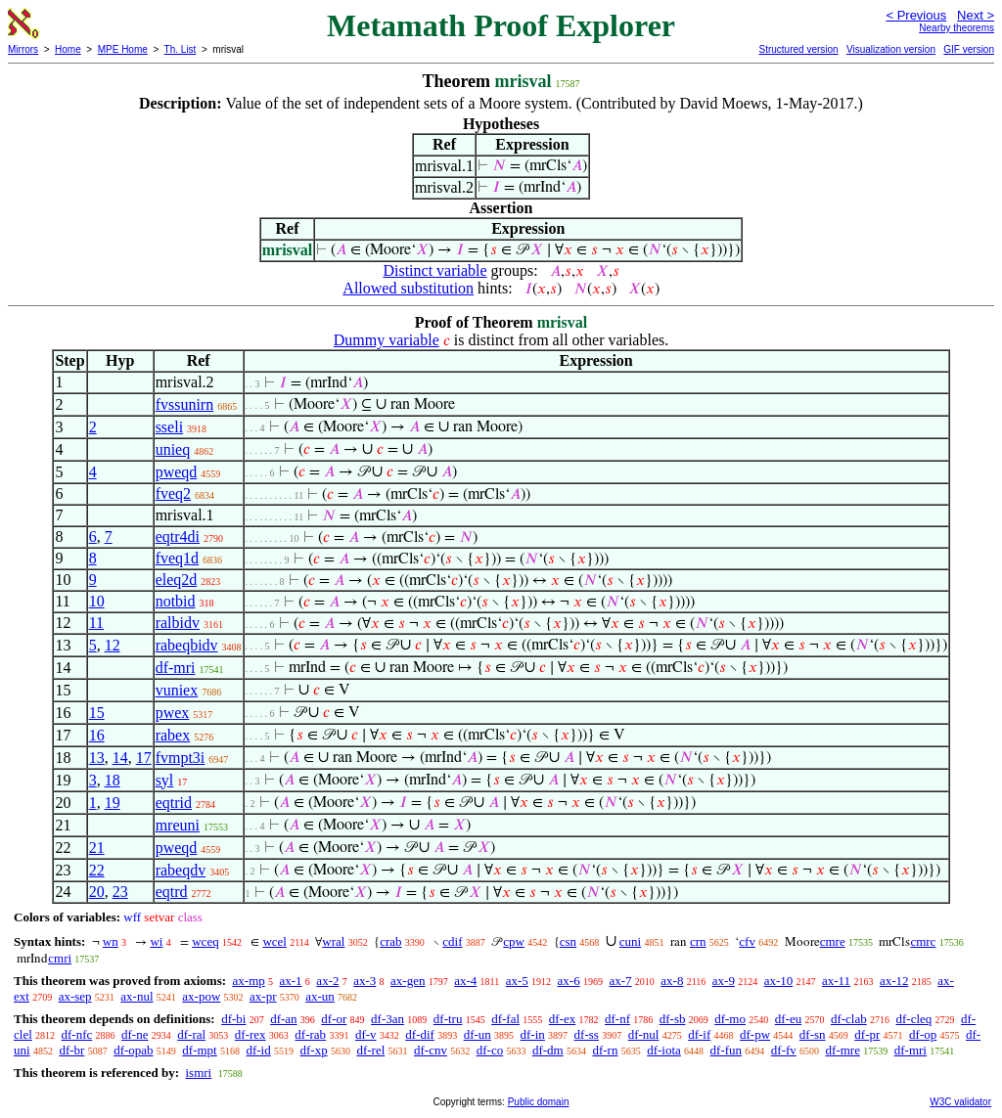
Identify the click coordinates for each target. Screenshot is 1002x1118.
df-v (366, 1034)
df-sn (812, 1034)
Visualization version (890, 49)
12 (112, 645)
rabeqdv (181, 870)
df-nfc (77, 1034)
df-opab (133, 1050)
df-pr (867, 1034)
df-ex (562, 1018)
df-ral (191, 1034)
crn (698, 941)
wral (333, 941)
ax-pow (201, 996)
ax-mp (249, 980)
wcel (274, 941)
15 (97, 712)
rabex (173, 735)
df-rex (250, 1034)
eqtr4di (178, 536)
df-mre (843, 1050)
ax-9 (723, 980)
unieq (173, 449)
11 (96, 622)
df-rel (370, 1050)
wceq (205, 941)
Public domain (538, 1101)
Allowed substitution (408, 288)
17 (144, 757)
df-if (699, 1034)
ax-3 (364, 980)
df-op (922, 1034)
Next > (975, 15)
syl (165, 780)
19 (112, 802)
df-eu (788, 1018)
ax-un (320, 996)
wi (156, 941)
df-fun (726, 1050)
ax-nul (136, 996)
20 (97, 891)
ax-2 (327, 980)
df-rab (310, 1034)
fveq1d (177, 558)
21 (97, 847)
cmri (59, 958)
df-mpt (199, 1050)
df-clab (849, 1018)
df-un (477, 1034)
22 (97, 870)
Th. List (180, 49)
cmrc (922, 941)
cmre (832, 941)
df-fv (784, 1050)
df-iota (664, 1050)
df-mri (176, 667)
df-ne (134, 1034)
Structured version (798, 49)
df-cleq (913, 1018)
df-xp (313, 1050)
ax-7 (620, 980)
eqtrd (172, 891)
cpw (513, 941)
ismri (198, 1072)
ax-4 (465, 980)
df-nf (617, 1018)
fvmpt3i (180, 757)
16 (97, 735)
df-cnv (430, 1050)
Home (68, 49)
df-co (490, 1050)
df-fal (505, 1018)
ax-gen (407, 980)
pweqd (177, 472)
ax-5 (517, 980)
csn (568, 941)
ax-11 (836, 980)
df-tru (448, 1018)
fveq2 (173, 493)
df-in (533, 1034)
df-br (71, 1050)
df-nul (644, 1034)
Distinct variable (434, 270)
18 (112, 780)
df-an (283, 1018)
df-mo (730, 1018)
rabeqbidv (187, 645)
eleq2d (177, 579)
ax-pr (263, 996)
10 (97, 601)
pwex (173, 712)
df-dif (419, 1034)
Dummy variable (386, 340)
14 (120, 757)
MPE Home (123, 49)
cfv (747, 941)
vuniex (177, 690)
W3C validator (960, 1101)
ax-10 (779, 980)
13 (97, 757)
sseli (169, 427)
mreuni (178, 825)
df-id (258, 1050)
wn (110, 941)
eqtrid (174, 802)
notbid (176, 601)
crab (390, 941)
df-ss (586, 1034)
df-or (333, 1018)
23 (120, 891)
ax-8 (671, 980)
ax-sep (75, 996)
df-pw (755, 1034)
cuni (630, 941)
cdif (452, 941)
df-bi (233, 1018)
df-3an (387, 1018)
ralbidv (178, 622)
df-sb (673, 1018)
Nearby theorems (956, 27)
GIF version (968, 49)
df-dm (548, 1050)
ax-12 (894, 980)
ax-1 (291, 980)
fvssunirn (185, 404)
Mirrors (23, 49)
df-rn (604, 1050)
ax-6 (569, 980)
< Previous (916, 15)
